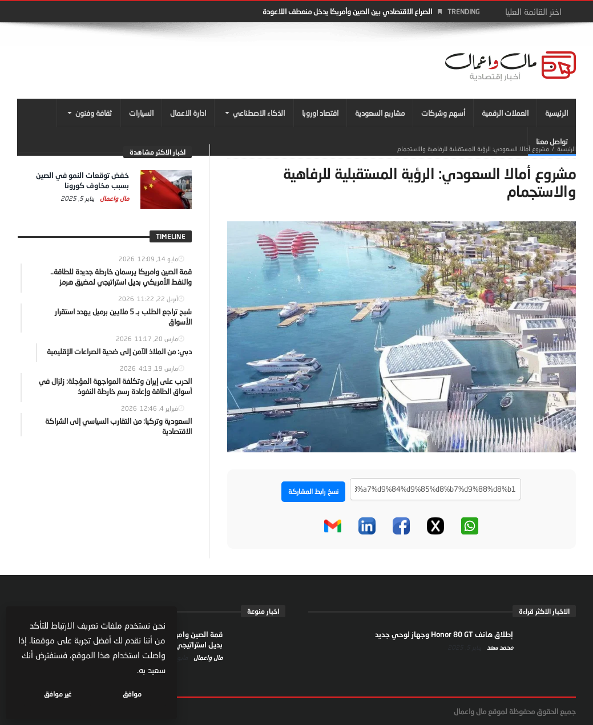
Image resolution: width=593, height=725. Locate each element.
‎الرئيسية (566, 148)
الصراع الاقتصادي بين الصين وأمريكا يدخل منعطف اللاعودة (347, 11)
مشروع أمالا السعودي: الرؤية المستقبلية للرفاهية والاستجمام (473, 148)
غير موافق (57, 694)
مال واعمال (113, 198)
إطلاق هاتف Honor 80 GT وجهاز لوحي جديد (444, 634)
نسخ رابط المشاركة (313, 491)
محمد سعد (499, 647)
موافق (132, 694)
